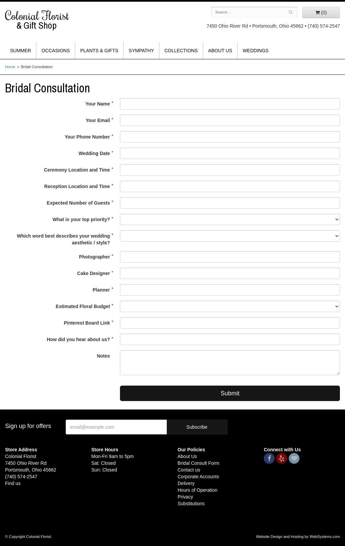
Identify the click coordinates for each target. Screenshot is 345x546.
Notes (103, 356)
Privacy (185, 496)
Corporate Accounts (198, 476)
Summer (20, 50)
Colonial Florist (43, 20)
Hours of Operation (197, 490)
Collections (181, 50)
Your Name (97, 104)
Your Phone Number (87, 137)
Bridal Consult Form (198, 463)
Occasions (55, 50)
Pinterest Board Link (87, 323)
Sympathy (141, 50)
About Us (220, 50)
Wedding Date (94, 153)
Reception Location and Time (77, 186)
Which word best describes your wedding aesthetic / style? (63, 239)
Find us (13, 483)
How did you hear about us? (78, 339)
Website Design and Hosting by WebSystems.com (298, 537)
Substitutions (191, 503)
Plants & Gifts (99, 50)
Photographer (94, 257)
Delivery (186, 483)
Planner (101, 290)
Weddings (256, 50)
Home (10, 67)
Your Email (98, 120)
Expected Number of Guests (78, 203)
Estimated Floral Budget (83, 306)
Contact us (189, 470)
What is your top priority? (81, 219)
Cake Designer (93, 273)
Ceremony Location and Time (77, 170)
